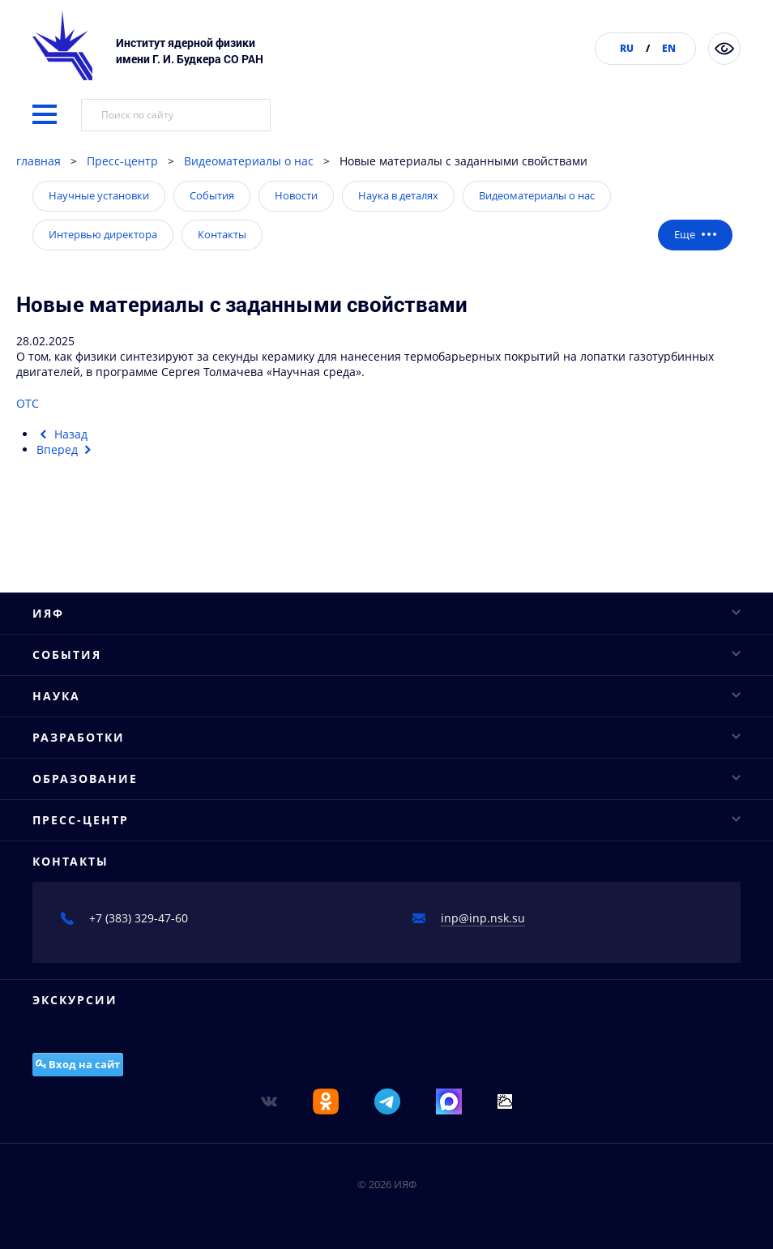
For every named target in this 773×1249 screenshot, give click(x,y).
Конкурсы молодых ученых (107, 838)
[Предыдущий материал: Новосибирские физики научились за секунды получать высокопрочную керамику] (62, 434)
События (212, 195)
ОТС (29, 403)
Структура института (90, 597)
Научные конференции (97, 753)
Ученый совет (71, 568)
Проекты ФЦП (70, 1023)
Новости (296, 195)
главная (38, 161)
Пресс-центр (122, 161)
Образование (386, 1193)
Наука (386, 880)
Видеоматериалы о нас (249, 161)
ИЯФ (386, 511)
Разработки (386, 1065)
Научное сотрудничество (102, 966)
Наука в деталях (398, 195)
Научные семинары (87, 781)
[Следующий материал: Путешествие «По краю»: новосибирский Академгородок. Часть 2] (66, 449)
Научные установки (99, 195)
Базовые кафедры (82, 1222)
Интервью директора (103, 234)
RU (627, 48)
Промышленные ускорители (111, 1094)
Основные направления (100, 910)
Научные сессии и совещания (116, 810)
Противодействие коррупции (114, 682)
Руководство (66, 540)
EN (669, 48)
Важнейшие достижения (100, 995)
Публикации (66, 653)
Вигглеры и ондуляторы (99, 1151)
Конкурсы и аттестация (98, 625)
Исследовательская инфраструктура (134, 938)
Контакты (222, 234)
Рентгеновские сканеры (99, 1123)
